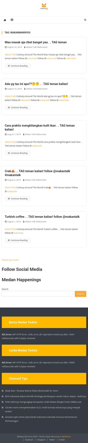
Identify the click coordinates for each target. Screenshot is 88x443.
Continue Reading (18, 65)
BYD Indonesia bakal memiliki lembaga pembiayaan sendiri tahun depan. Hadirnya (45, 396)
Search (5, 289)
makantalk (32, 58)
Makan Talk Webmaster (37, 47)
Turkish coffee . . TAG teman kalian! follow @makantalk (42, 216)
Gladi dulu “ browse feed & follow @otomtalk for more (31, 390)
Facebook (29, 439)
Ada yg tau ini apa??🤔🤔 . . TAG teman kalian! (36, 84)
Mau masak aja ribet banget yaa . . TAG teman (36, 42)
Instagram (41, 439)
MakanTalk (10, 54)
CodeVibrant (65, 436)
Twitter (52, 439)
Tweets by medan (10, 259)
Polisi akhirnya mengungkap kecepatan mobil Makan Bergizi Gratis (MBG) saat (43, 401)
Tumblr (62, 439)
